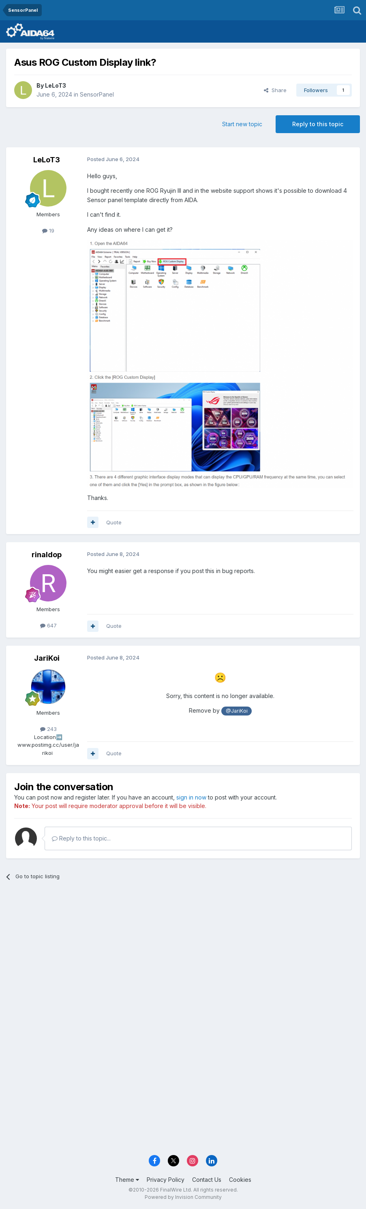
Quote (114, 522)
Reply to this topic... (81, 838)
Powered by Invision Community (183, 1197)
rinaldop (47, 554)
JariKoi (47, 658)
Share (275, 90)
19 (48, 230)
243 (48, 729)
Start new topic (242, 124)
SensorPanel (97, 94)
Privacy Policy (165, 1179)
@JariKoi (237, 711)
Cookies (240, 1179)
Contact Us (206, 1179)
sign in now (191, 797)
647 (48, 625)
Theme (127, 1179)
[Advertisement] (183, 949)
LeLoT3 (55, 85)
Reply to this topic (317, 124)
